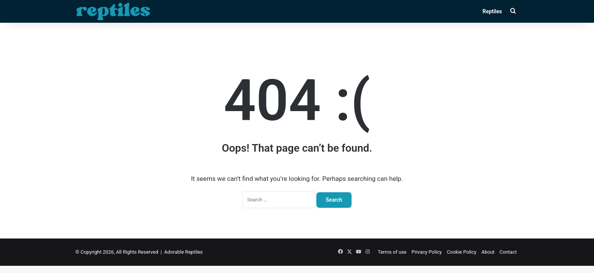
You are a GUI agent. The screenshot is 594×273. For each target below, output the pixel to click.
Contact (508, 252)
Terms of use (392, 252)
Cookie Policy (462, 252)
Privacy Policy (426, 252)
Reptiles (492, 11)
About (488, 252)
